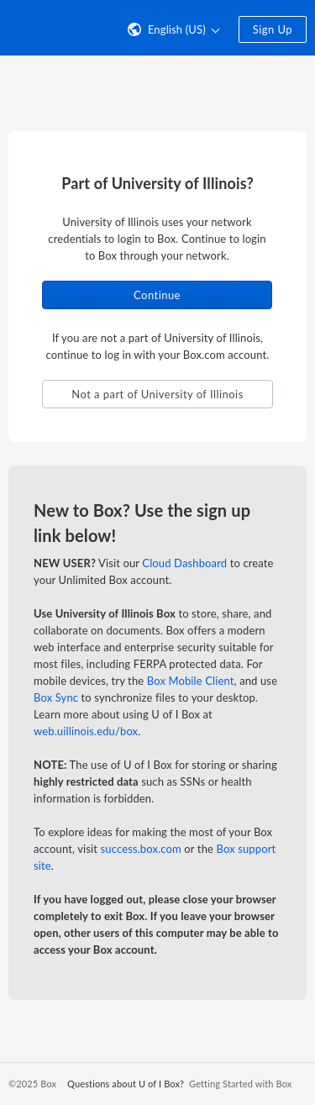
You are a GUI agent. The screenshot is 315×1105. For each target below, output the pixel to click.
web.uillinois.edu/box (86, 731)
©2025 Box (32, 1083)
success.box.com (141, 848)
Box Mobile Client (190, 680)
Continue (157, 295)
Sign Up (272, 29)
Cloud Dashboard (184, 563)
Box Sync (56, 697)
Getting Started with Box (240, 1083)
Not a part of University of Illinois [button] (157, 394)
